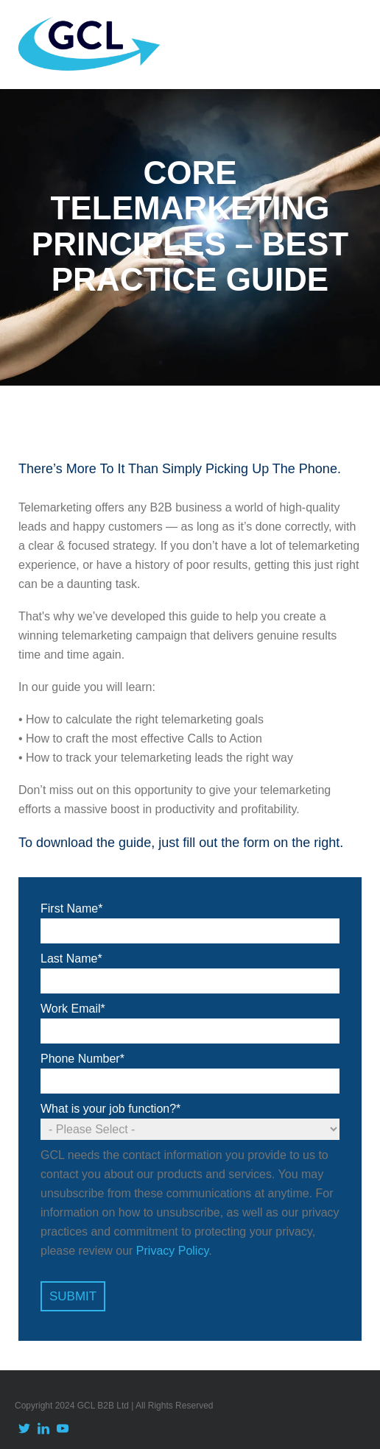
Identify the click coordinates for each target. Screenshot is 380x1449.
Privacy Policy (172, 1250)
